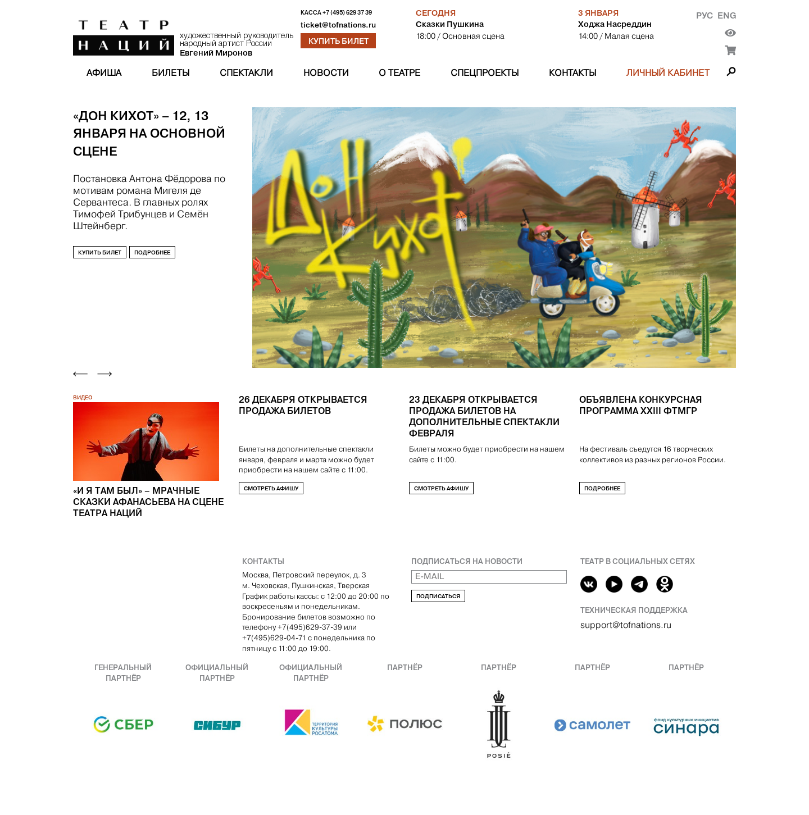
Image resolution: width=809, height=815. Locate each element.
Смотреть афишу (271, 488)
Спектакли (246, 72)
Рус (704, 15)
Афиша (104, 72)
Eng (726, 15)
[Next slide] (104, 373)
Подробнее (152, 252)
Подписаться (438, 596)
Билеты (170, 72)
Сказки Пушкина (450, 24)
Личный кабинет (668, 72)
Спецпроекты (485, 72)
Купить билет (338, 41)
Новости (326, 72)
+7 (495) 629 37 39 (347, 12)
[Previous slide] (80, 373)
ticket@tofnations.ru (338, 25)
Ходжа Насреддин (615, 24)
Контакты (572, 72)
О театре (399, 72)
